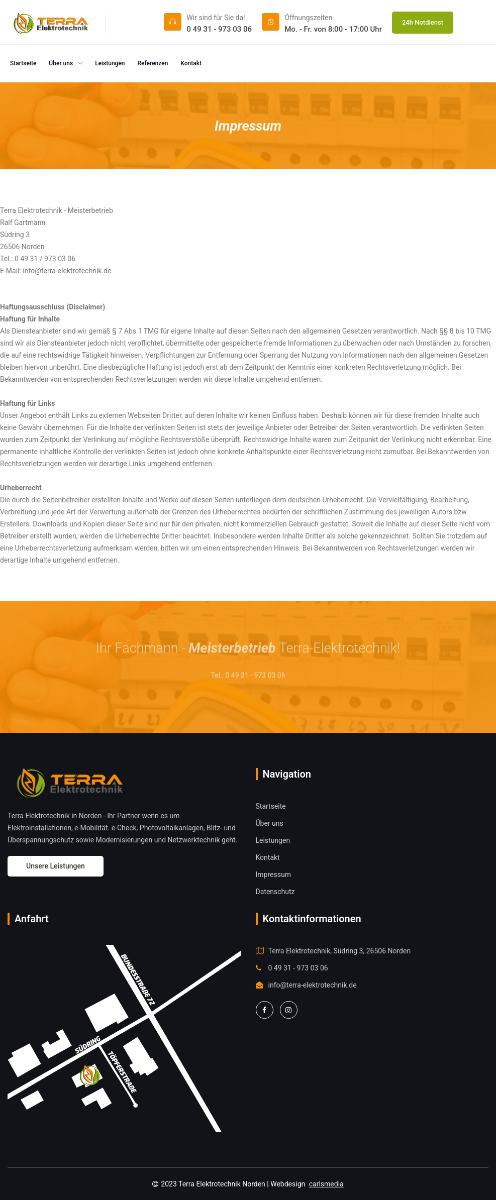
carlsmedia (326, 1184)
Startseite (23, 63)
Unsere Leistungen (55, 866)
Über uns (65, 63)
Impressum (273, 874)
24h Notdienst (422, 22)
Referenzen (153, 63)
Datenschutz (275, 892)
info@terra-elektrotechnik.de (312, 985)
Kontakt (191, 63)
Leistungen (110, 63)
